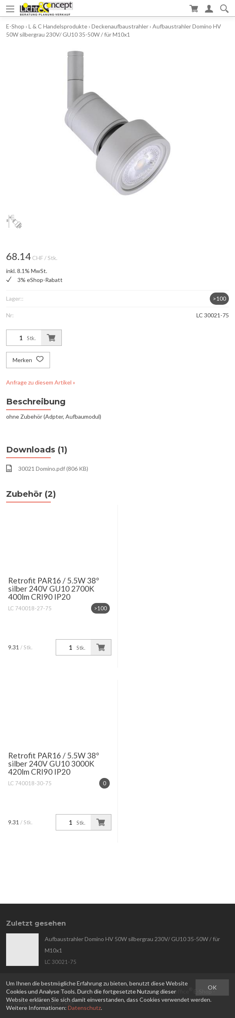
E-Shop (15, 26)
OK (212, 987)
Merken (28, 360)
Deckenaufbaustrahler (119, 26)
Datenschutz (84, 1007)
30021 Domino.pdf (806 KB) (47, 468)
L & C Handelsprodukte (57, 26)
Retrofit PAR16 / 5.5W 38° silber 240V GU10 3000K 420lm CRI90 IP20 (53, 763)
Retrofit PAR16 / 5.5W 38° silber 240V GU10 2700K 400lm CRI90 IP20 (53, 588)
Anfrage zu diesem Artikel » (40, 382)
